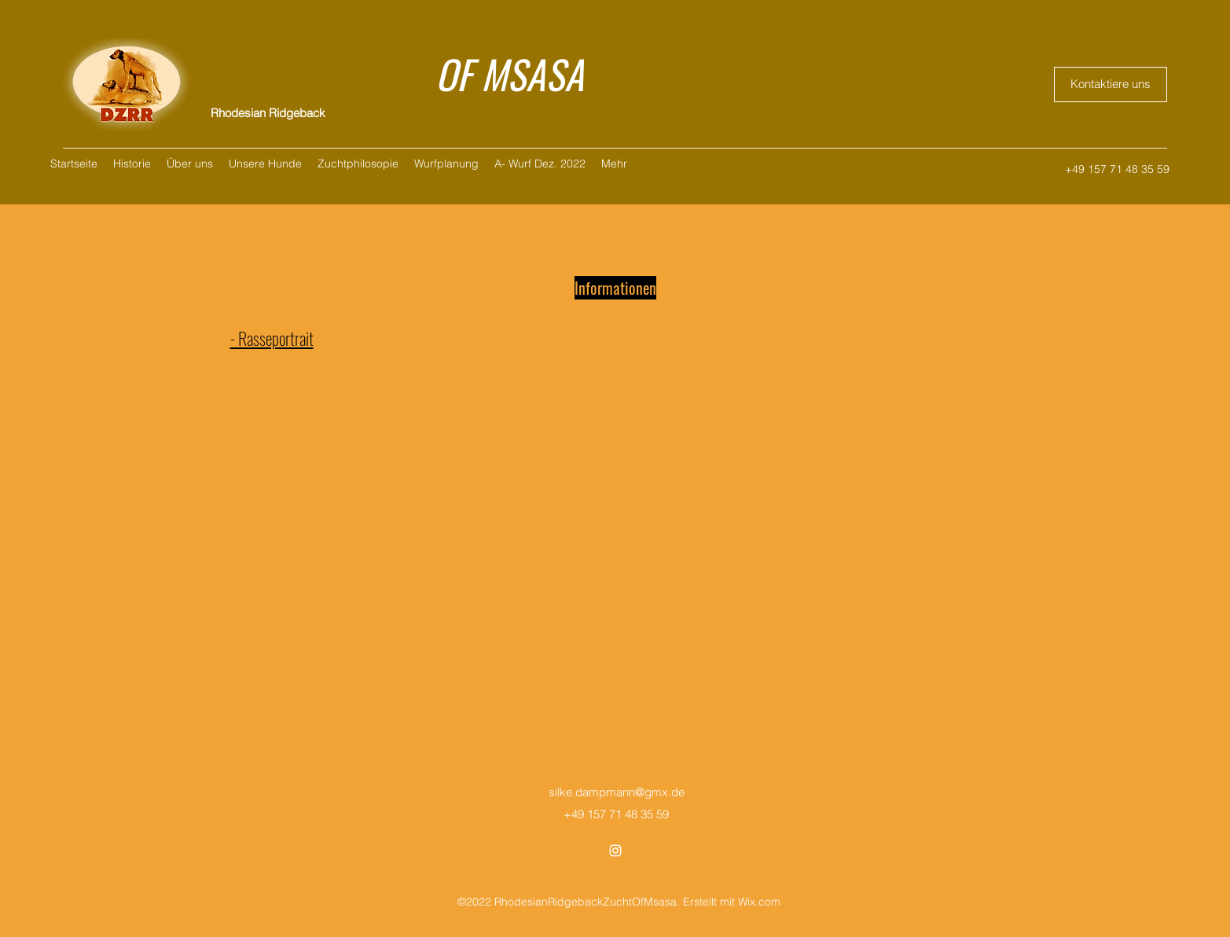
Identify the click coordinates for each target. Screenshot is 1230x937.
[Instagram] (615, 850)
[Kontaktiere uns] (1110, 84)
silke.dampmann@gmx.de (617, 792)
